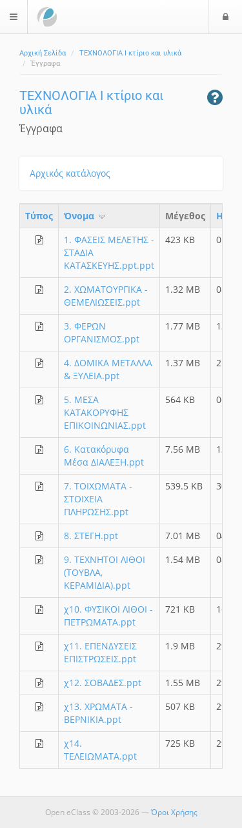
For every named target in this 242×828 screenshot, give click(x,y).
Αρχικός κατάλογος (70, 173)
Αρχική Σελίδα (42, 53)
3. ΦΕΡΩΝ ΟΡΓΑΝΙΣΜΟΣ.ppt (101, 332)
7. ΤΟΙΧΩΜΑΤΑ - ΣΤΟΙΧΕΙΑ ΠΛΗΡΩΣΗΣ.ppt (98, 499)
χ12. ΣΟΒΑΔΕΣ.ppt (102, 682)
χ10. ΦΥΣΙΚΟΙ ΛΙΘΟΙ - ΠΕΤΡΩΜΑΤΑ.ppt (108, 615)
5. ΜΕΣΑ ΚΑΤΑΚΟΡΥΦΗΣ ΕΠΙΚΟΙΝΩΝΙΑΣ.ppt (105, 412)
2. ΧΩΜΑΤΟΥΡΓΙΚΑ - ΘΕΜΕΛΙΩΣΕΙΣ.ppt (106, 295)
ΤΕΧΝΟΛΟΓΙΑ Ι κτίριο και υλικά (130, 53)
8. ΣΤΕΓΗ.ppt (91, 535)
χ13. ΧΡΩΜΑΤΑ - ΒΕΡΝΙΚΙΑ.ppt (98, 712)
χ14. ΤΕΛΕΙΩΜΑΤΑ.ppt (100, 749)
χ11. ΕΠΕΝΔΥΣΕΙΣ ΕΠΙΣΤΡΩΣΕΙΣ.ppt (100, 652)
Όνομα (85, 216)
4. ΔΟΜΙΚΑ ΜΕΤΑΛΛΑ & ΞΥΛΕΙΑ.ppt (108, 369)
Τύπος (39, 216)
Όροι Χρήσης (174, 812)
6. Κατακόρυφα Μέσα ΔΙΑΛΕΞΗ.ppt (104, 455)
